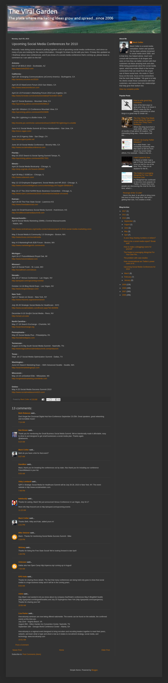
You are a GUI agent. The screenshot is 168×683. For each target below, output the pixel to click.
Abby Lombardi (24, 482)
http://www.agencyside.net (23, 139)
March (127, 273)
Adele (20, 594)
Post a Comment (22, 645)
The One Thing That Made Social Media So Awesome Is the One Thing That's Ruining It (144, 121)
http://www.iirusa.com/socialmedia (26, 237)
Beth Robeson (24, 413)
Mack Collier (23, 450)
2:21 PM (21, 525)
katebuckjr (22, 499)
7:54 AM (21, 569)
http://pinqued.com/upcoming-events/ (28, 281)
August (127, 224)
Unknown (22, 562)
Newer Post (17, 650)
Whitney (21, 547)
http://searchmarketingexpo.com (25, 368)
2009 (124, 285)
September (128, 221)
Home (61, 650)
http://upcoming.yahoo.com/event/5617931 (30, 158)
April (126, 235)
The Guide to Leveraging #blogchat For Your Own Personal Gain (143, 175)
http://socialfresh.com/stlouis (24, 270)
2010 (124, 218)
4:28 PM (21, 540)
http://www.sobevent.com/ (23, 177)
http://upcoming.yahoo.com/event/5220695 (30, 112)
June (126, 228)
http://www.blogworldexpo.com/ (25, 289)
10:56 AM (22, 605)
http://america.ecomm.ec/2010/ (25, 79)
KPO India (22, 577)
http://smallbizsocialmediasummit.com (28, 213)
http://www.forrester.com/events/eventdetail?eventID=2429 (37, 96)
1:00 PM (21, 554)
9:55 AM (21, 474)
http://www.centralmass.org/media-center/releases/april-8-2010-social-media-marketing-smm (51, 229)
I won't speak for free (142, 158)
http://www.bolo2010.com (22, 68)
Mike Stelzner (24, 533)
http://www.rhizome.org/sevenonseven (28, 300)
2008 (124, 288)
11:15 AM (22, 510)
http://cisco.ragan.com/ (21, 131)
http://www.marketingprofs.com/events (28, 245)
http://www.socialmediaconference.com (28, 147)
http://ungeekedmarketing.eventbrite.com (29, 378)
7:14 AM (21, 422)
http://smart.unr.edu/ (20, 316)
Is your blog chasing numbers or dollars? (140, 238)
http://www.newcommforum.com (25, 87)
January (127, 280)
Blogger (95, 670)
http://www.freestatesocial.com (25, 204)
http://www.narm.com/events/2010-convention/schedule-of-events (40, 193)
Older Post (105, 650)
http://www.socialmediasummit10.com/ (28, 392)
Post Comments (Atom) (32, 654)
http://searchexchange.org (23, 327)
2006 (124, 295)
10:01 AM (22, 640)
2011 (124, 215)
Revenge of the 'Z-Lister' (132, 193)
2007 (124, 291)
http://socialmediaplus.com (23, 338)
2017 (124, 211)
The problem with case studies (136, 258)
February (128, 277)
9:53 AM (21, 586)
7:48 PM (21, 491)
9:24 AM (21, 442)
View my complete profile (129, 89)
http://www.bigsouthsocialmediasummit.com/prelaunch (35, 349)
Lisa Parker (23, 613)
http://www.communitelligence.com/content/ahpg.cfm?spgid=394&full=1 (42, 185)
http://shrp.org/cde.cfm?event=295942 (28, 169)
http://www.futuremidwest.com (25, 259)
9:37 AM (21, 457)
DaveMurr (22, 464)
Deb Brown (23, 430)
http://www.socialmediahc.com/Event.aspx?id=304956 (35, 308)
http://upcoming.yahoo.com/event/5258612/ (30, 104)
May (126, 231)
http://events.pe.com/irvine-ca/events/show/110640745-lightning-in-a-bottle (44, 123)
